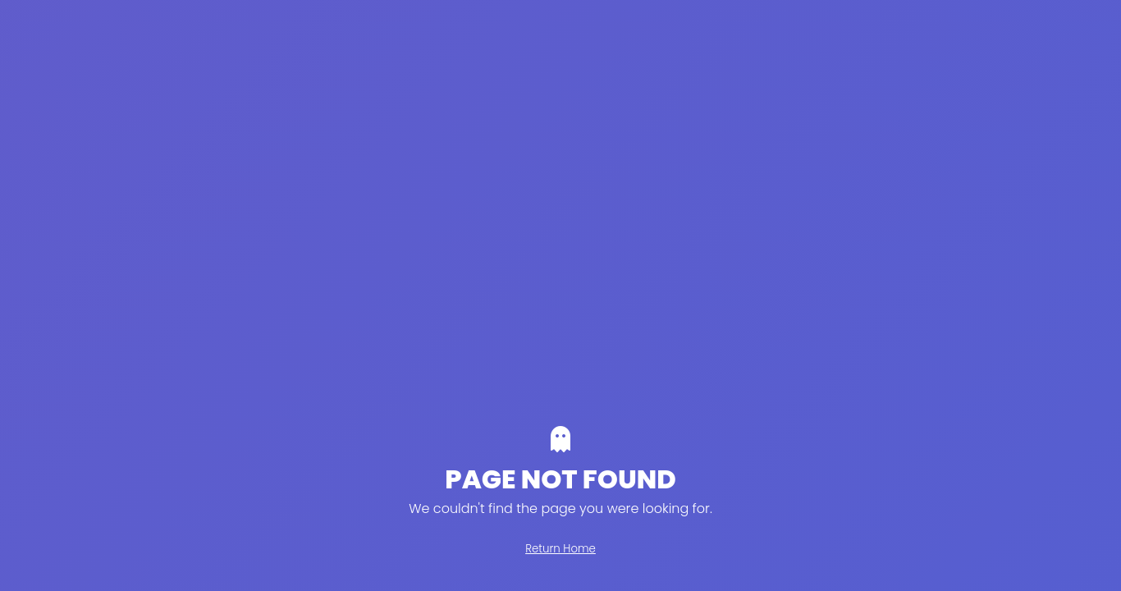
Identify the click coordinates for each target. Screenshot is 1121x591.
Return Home (560, 549)
